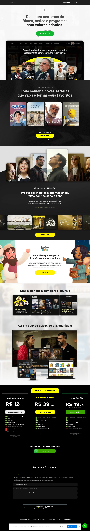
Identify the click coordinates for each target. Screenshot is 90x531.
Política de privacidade (39, 519)
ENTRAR (76, 2)
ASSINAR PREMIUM (45, 412)
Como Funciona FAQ (24, 519)
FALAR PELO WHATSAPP (46, 451)
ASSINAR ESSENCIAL (15, 412)
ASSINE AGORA (45, 34)
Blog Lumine (67, 519)
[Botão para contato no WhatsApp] (84, 526)
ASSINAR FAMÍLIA (75, 412)
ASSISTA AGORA (45, 235)
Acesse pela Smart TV (54, 519)
